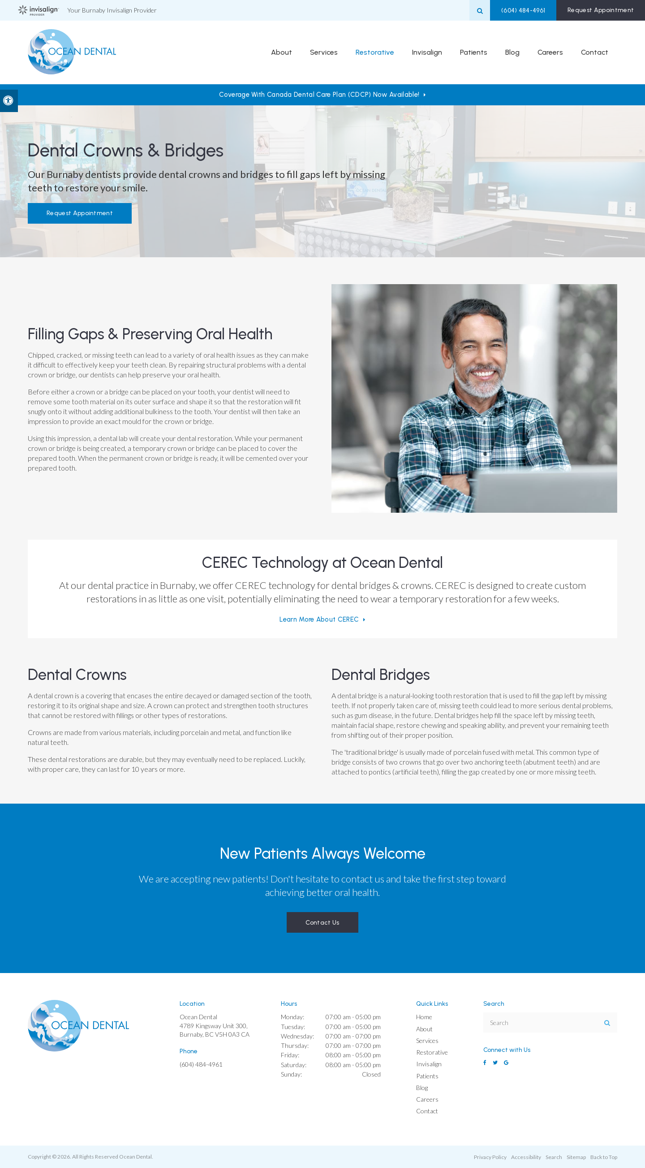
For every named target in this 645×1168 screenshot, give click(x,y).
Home (424, 1017)
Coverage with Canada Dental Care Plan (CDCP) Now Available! (319, 95)
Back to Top (603, 1157)
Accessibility (526, 1157)
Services (427, 1040)
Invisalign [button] (427, 52)
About (424, 1029)
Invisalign (429, 1064)
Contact (594, 52)
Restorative (432, 1052)
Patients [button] (473, 52)
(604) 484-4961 (520, 10)
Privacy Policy (490, 1157)
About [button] (281, 52)
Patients (427, 1076)
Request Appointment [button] (600, 10)
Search (554, 1157)
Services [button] (324, 52)
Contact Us (322, 922)
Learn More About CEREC (319, 619)
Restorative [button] (375, 52)
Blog (512, 52)
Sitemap (576, 1157)
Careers (550, 52)
